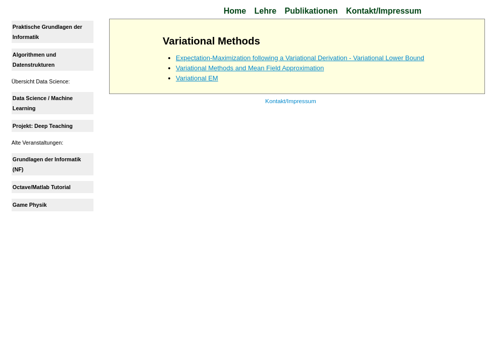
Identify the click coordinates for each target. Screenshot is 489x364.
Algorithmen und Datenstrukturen (34, 60)
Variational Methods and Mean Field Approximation (250, 68)
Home (235, 11)
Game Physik (30, 205)
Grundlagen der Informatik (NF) (47, 164)
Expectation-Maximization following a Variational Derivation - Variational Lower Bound (300, 58)
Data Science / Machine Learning (43, 103)
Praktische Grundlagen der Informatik (47, 32)
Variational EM (197, 78)
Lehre (266, 11)
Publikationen (311, 11)
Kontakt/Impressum (383, 11)
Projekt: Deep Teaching (43, 126)
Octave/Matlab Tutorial (42, 187)
